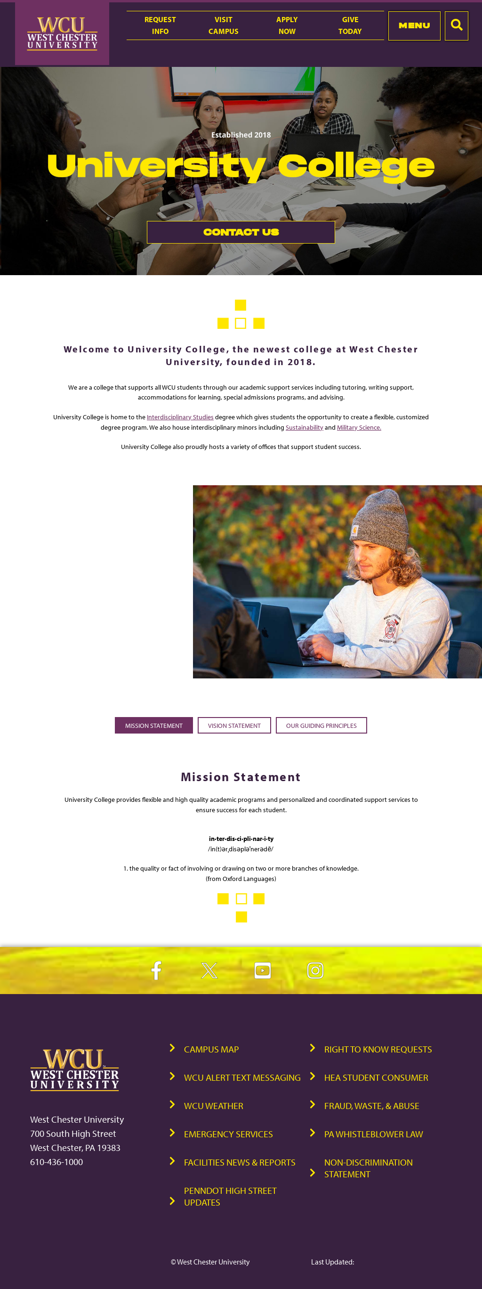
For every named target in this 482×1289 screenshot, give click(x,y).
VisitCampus (224, 25)
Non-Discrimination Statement (368, 1168)
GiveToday (350, 25)
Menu (414, 25)
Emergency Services (228, 1134)
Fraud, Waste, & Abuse (371, 1105)
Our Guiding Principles (321, 725)
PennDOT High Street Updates (230, 1196)
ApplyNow (287, 25)
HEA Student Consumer (376, 1077)
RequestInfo (160, 25)
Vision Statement (234, 725)
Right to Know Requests (378, 1049)
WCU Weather (213, 1105)
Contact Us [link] (213, 235)
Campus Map (211, 1049)
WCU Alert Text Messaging (242, 1077)
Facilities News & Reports (240, 1162)
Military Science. (359, 427)
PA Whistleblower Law (373, 1134)
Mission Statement (154, 725)
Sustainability (304, 427)
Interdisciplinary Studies (180, 416)
